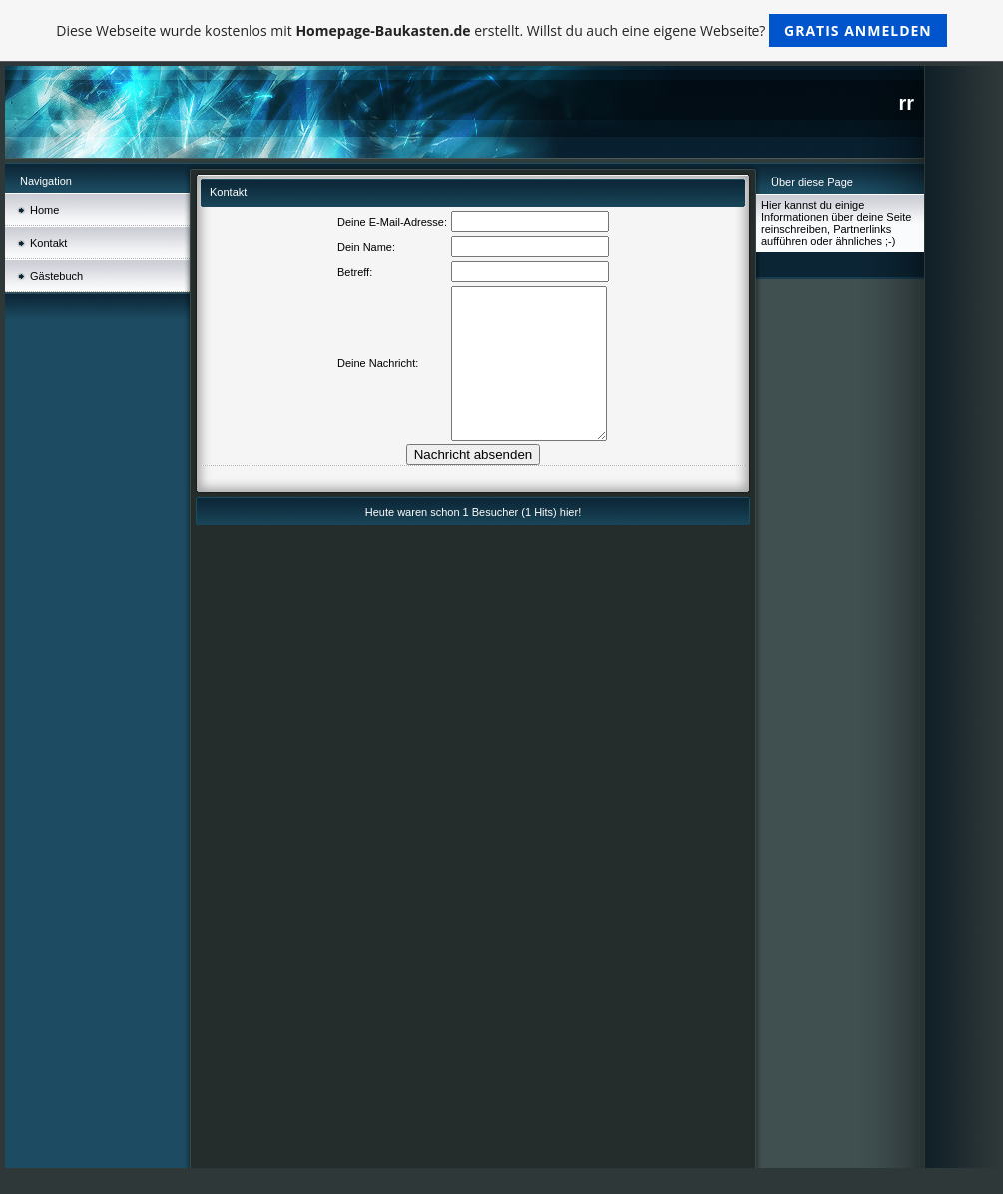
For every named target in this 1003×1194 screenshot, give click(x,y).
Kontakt (48, 243)
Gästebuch (56, 276)
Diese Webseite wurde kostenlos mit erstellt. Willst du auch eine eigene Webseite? (501, 30)
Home (44, 210)
